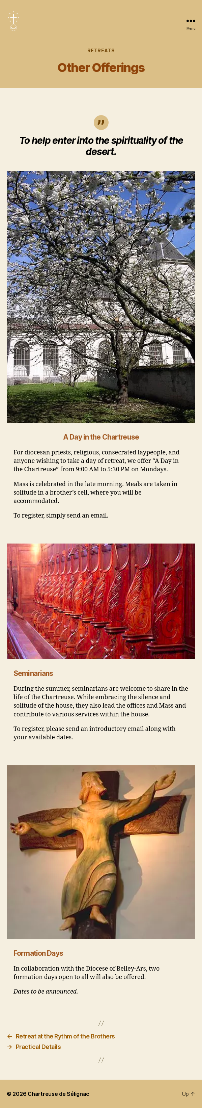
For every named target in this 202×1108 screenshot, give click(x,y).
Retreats (101, 50)
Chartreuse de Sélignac (58, 1093)
